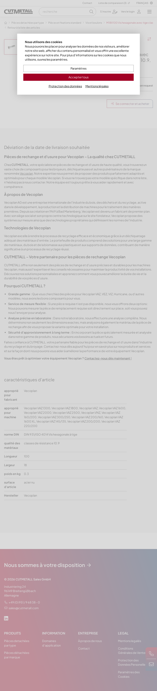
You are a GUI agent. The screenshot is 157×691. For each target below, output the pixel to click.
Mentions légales (97, 86)
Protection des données (65, 86)
